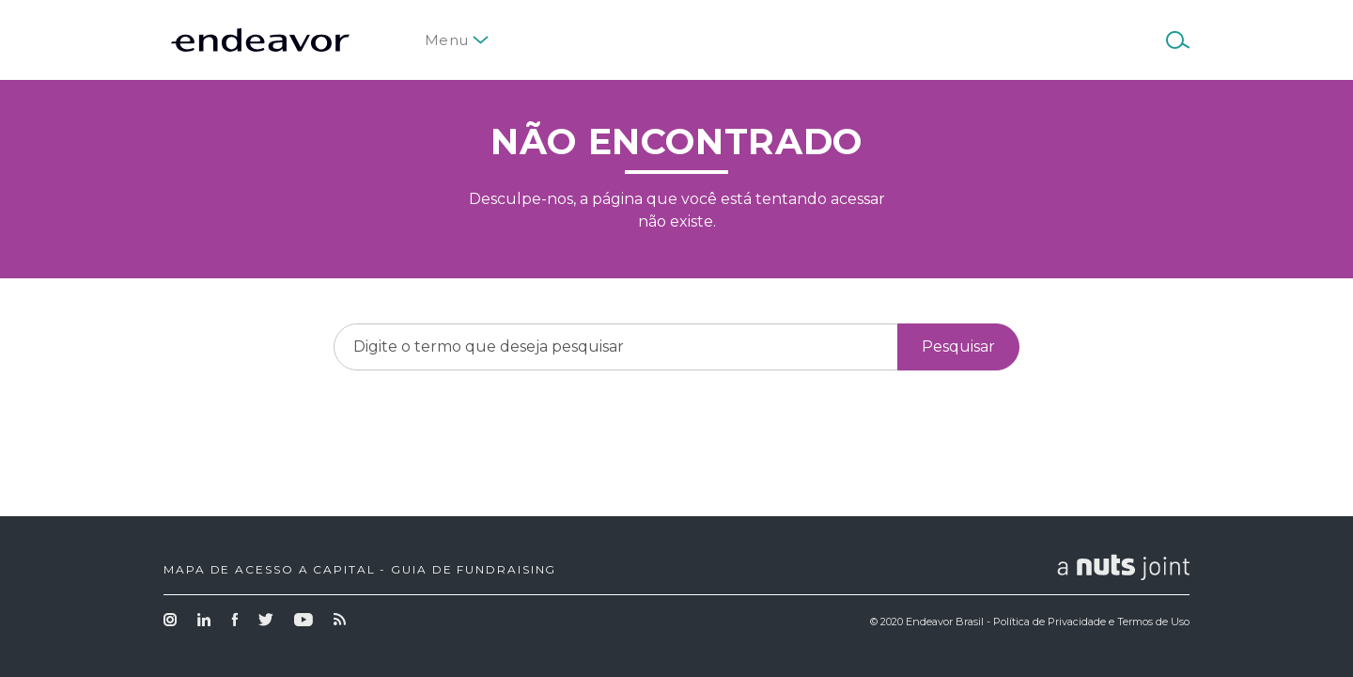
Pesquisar (958, 346)
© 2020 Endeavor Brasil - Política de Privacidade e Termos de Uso (1030, 621)
